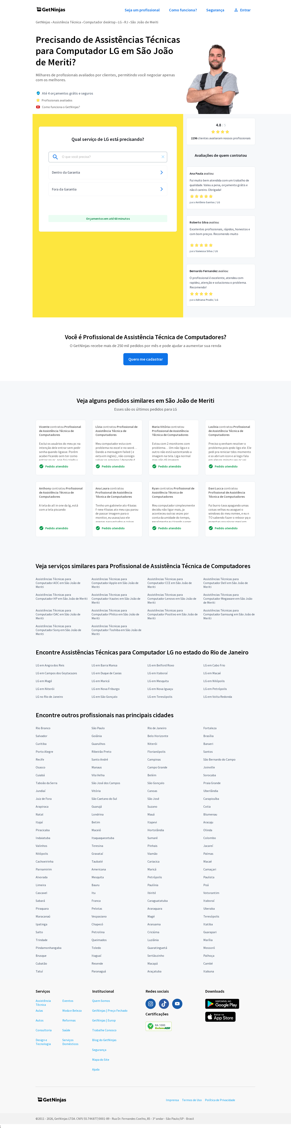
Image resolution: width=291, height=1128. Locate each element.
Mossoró (209, 948)
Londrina (98, 814)
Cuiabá (40, 775)
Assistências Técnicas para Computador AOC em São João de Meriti (58, 583)
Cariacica (153, 861)
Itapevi (152, 822)
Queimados (99, 940)
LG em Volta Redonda (217, 697)
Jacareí (208, 846)
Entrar (242, 10)
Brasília (208, 736)
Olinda (207, 830)
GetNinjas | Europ (104, 1020)
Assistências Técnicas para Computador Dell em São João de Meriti (225, 583)
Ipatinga (41, 924)
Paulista (208, 877)
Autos (40, 1020)
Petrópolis (154, 877)
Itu (93, 893)
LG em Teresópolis (159, 697)
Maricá (151, 869)
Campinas (154, 759)
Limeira (41, 885)
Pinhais (152, 846)
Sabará (40, 901)
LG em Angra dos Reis (50, 665)
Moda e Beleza (72, 1010)
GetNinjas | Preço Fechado (109, 1010)
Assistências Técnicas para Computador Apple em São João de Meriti (115, 583)
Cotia (207, 806)
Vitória (96, 791)
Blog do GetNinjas (104, 1040)
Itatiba (208, 924)
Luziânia (153, 940)
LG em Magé (44, 681)
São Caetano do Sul (104, 799)
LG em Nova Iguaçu (160, 689)
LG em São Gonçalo (104, 697)
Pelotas (97, 908)
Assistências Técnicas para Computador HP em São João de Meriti (61, 596)
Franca (96, 901)
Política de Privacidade (220, 1100)
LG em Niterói (45, 689)
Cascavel (41, 893)
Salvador (41, 736)
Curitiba (41, 744)
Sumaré (152, 838)
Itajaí (39, 822)
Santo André (100, 759)
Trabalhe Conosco (104, 1030)
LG (120, 22)
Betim (96, 822)
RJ (126, 22)
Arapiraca (42, 806)
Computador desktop (99, 22)
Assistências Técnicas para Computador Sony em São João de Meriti (58, 630)
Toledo (96, 948)
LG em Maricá (100, 681)
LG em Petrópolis (215, 689)
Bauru (95, 885)
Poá (206, 885)
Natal (39, 814)
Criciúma (153, 932)
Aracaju (208, 822)
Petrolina (98, 932)
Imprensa (172, 1100)
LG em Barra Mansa (104, 665)
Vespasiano (99, 916)
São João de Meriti (144, 22)
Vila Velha (98, 775)
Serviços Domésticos (70, 1042)
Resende (97, 963)
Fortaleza (209, 728)
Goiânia (97, 736)
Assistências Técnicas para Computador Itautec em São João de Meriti (116, 598)
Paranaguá (99, 971)
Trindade (41, 940)
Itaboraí (208, 901)
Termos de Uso (192, 1100)
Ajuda (95, 1069)
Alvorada (41, 877)
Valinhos (41, 846)
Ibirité (151, 893)
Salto (39, 932)
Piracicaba (43, 830)
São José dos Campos (106, 783)
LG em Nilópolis (214, 681)
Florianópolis (156, 752)
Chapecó (97, 924)
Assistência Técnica (67, 22)
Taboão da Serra (46, 783)
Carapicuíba (211, 799)
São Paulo (98, 728)
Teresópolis (211, 916)
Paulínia (152, 885)
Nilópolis (42, 854)
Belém (151, 775)
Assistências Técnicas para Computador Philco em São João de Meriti (115, 614)
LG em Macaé (212, 673)
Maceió (96, 830)
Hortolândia (155, 830)
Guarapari (209, 932)
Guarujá (97, 806)
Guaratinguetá (157, 948)
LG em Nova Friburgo (106, 689)
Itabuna (208, 971)
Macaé (207, 861)
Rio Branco (43, 728)
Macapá (152, 963)
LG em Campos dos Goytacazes (56, 673)
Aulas (39, 1010)
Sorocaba (209, 775)
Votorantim (211, 893)
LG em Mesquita (158, 681)
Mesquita (98, 877)
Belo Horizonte (157, 736)
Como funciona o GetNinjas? (61, 107)
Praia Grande (212, 783)
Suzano (152, 806)
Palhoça (208, 956)
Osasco (40, 767)
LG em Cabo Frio (214, 665)
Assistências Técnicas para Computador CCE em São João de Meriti (169, 583)
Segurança (215, 10)
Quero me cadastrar (145, 359)
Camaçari (209, 869)
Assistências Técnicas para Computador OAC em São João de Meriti (58, 614)
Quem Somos (101, 1001)
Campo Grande (157, 767)
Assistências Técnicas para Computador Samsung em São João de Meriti (229, 614)
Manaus (97, 767)
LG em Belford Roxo (160, 665)
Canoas (152, 791)
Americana (99, 869)
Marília (208, 940)
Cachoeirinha (44, 861)
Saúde (66, 1030)
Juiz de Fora (44, 799)
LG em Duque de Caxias (107, 673)
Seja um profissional (142, 10)
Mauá (151, 814)
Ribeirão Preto (101, 752)
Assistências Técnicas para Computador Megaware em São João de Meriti (227, 598)
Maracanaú (43, 916)
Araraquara (154, 908)
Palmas (208, 854)
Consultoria (44, 1030)
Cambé (208, 963)
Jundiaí (40, 791)
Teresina (97, 846)
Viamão (152, 854)
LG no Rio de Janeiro (49, 697)
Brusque (41, 956)
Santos (208, 752)
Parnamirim (44, 869)
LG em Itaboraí (157, 673)
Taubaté (97, 861)
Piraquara (42, 908)
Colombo (209, 838)
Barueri (208, 744)
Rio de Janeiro (156, 728)
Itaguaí (96, 956)
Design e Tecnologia (43, 1042)
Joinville (209, 767)
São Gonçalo (155, 783)
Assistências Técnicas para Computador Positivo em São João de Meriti (172, 614)
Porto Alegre (44, 752)
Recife (40, 759)
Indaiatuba (43, 838)
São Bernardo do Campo (219, 759)
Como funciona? (183, 10)
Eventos (67, 1001)
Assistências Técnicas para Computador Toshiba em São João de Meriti (116, 630)
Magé (151, 916)
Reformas (69, 1020)
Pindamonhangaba (48, 948)
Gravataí (97, 854)
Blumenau (210, 814)
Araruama (154, 924)
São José (153, 799)
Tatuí (39, 971)
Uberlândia (210, 791)
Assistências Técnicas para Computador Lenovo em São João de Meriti (171, 598)
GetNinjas (43, 22)
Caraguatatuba (157, 901)
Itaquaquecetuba (103, 838)
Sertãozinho (155, 956)
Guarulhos (98, 744)
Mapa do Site (100, 1059)
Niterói (152, 744)
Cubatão (41, 963)
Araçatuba (154, 971)
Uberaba (209, 908)
